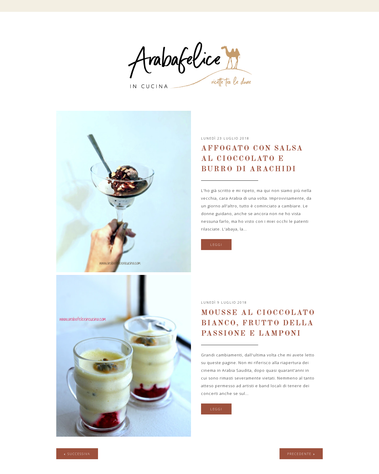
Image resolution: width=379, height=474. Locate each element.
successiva (79, 453)
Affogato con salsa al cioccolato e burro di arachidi (252, 159)
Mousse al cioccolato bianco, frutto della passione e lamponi (258, 323)
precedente (299, 453)
